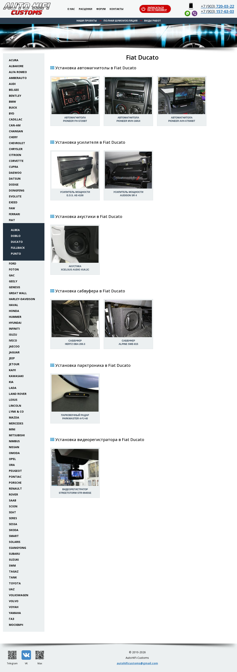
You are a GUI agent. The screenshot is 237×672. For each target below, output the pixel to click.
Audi (12, 84)
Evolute (15, 196)
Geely (13, 281)
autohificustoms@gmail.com (137, 663)
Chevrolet (17, 143)
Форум (101, 9)
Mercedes (16, 423)
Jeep (12, 358)
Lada (12, 388)
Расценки (85, 9)
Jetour (14, 364)
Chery (13, 137)
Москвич (16, 625)
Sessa (13, 524)
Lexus (13, 400)
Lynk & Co (16, 411)
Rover (13, 494)
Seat (12, 512)
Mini (12, 429)
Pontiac (15, 477)
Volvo (13, 601)
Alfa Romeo (18, 72)
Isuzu (13, 334)
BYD (11, 113)
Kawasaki (16, 376)
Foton (14, 269)
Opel (12, 459)
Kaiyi (12, 370)
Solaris (14, 542)
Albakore (16, 66)
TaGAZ (14, 571)
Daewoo (15, 173)
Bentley (15, 96)
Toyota (15, 583)
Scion (13, 506)
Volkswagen (18, 595)
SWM (12, 565)
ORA (12, 465)
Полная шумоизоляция (120, 20)
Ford (12, 263)
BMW (12, 101)
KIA (11, 382)
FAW (12, 208)
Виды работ (152, 20)
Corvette (16, 161)
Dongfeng (16, 190)
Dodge (14, 184)
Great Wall (18, 293)
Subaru (14, 554)
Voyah (13, 607)
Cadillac (15, 119)
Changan (16, 131)
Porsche (15, 482)
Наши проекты (86, 20)
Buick (13, 107)
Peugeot (15, 471)
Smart (14, 536)
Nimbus (14, 441)
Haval (13, 305)
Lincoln (15, 405)
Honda (14, 311)
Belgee (14, 90)
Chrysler (16, 149)
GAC (12, 275)
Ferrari (14, 214)
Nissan (14, 447)
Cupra (13, 167)
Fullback (18, 248)
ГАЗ (11, 619)
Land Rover (17, 394)
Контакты (116, 9)
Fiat (12, 220)
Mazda (14, 417)
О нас (71, 9)
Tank (13, 577)
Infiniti (14, 328)
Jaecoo (14, 346)
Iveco (13, 340)
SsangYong (17, 548)
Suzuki (14, 559)
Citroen (15, 155)
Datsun (15, 178)
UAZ (12, 589)
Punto (16, 253)
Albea (15, 230)
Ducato (17, 242)
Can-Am (15, 125)
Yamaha (15, 613)
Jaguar (14, 352)
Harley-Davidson (22, 299)
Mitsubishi (17, 435)
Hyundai (15, 323)
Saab (12, 500)
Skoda (13, 530)
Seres (13, 518)
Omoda (14, 453)
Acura (13, 60)
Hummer (15, 317)
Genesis (14, 287)
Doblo (16, 236)
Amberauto (18, 78)
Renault (15, 488)
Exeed (13, 202)
